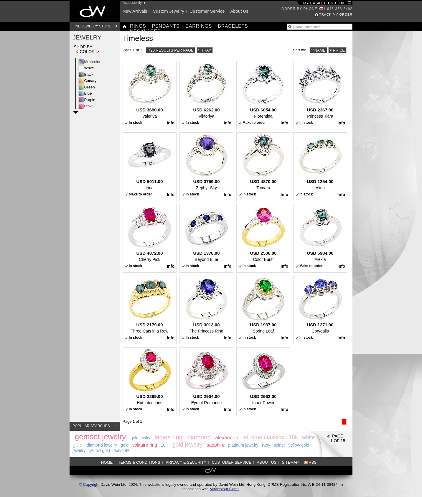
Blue (88, 93)
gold (124, 445)
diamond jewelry (102, 445)
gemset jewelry (100, 436)
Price (339, 50)
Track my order (335, 14)
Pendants (166, 26)
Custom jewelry (168, 11)
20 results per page (172, 50)
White (89, 68)
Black (89, 74)
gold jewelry (187, 444)
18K (164, 445)
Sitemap (290, 462)
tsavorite (122, 450)
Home (107, 462)
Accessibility (132, 3)
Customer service (207, 11)
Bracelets (233, 26)
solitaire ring (144, 444)
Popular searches (91, 426)
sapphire (216, 444)
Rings (138, 26)
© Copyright (89, 484)
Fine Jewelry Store (91, 26)
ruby (266, 445)
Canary (90, 80)
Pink (88, 106)
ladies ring (169, 437)
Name (320, 50)
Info (170, 123)
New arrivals (135, 11)
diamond (199, 437)
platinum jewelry (243, 445)
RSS (312, 462)
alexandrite (227, 437)
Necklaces (145, 31)
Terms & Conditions (139, 462)
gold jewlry (141, 437)
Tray (206, 50)
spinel (279, 445)
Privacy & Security (186, 462)
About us (239, 11)
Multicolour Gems (224, 489)
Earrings (198, 26)
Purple (89, 100)
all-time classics (264, 437)
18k (293, 437)
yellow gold (99, 450)
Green (89, 87)
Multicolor (92, 62)
